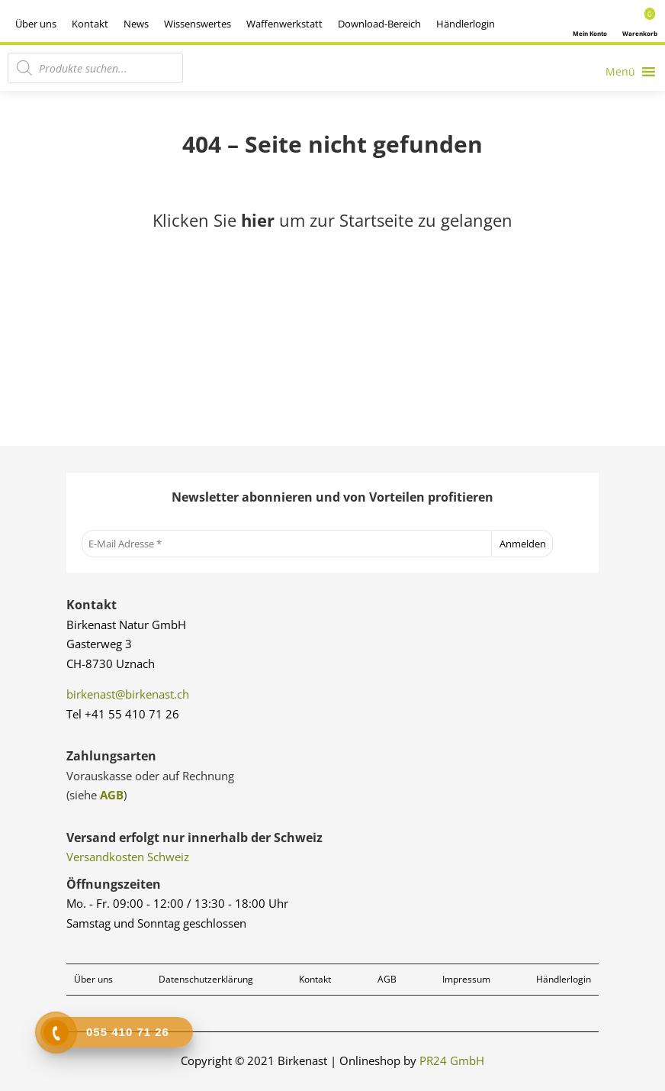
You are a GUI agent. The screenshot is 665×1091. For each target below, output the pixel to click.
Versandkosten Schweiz (127, 856)
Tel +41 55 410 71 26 (122, 713)
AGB (112, 794)
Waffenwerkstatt (284, 24)
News (136, 24)
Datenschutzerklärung (206, 979)
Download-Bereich (379, 24)
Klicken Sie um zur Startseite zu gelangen (332, 219)
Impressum (466, 979)
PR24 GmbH (451, 1060)
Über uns (35, 24)
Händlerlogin (465, 24)
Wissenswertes (197, 24)
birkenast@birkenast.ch (127, 694)
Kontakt (90, 24)
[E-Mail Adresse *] (287, 543)
